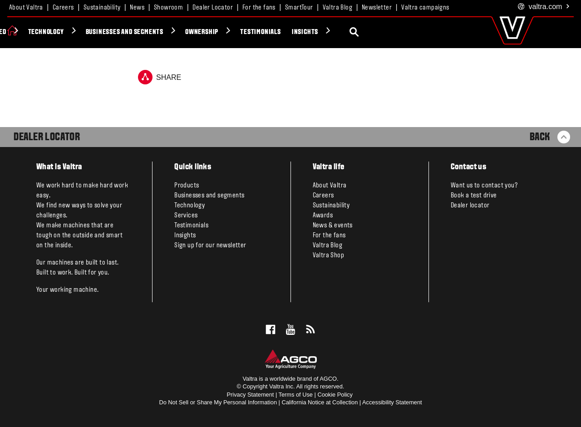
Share (159, 77)
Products (39, 32)
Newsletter (377, 8)
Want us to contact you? (484, 185)
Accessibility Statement (392, 402)
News (137, 8)
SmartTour (299, 8)
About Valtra (26, 8)
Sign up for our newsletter (210, 245)
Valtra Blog (337, 8)
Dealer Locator (212, 8)
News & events (333, 225)
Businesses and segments (245, 32)
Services (185, 215)
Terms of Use (296, 394)
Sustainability (102, 8)
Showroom (168, 8)
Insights (426, 32)
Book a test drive (474, 195)
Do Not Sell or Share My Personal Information (218, 402)
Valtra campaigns (425, 8)
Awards (323, 215)
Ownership (323, 32)
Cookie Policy (335, 394)
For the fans (259, 8)
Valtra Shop (328, 255)
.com (544, 7)
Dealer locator (470, 205)
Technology (167, 32)
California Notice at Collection (319, 402)
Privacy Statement (250, 394)
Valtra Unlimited (101, 32)
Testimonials (381, 32)
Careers (63, 8)
